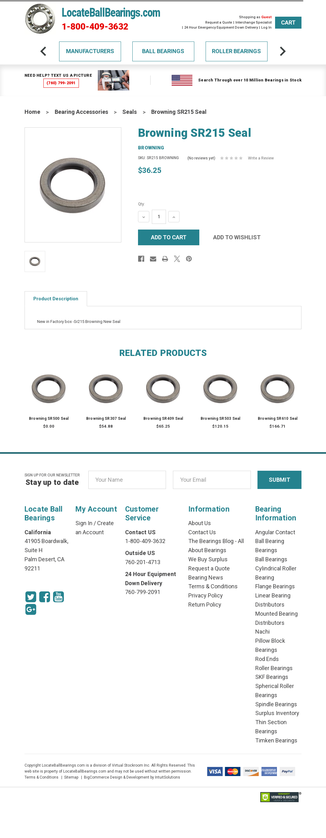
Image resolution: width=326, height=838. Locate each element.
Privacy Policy (205, 595)
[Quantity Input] (159, 217)
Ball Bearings (163, 51)
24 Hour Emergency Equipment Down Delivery (221, 27)
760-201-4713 (142, 562)
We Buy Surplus (208, 559)
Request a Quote (218, 22)
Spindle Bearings (276, 704)
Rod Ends (267, 659)
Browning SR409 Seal (163, 418)
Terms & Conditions (213, 586)
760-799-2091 (142, 592)
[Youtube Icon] (58, 597)
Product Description (55, 299)
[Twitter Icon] (31, 597)
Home (32, 111)
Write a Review (261, 158)
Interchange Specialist (253, 22)
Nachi (262, 631)
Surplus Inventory (277, 713)
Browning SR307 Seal (106, 418)
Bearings (266, 550)
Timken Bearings (276, 740)
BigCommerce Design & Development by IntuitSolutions (132, 777)
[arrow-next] (282, 51)
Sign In (83, 523)
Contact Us (202, 532)
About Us (199, 523)
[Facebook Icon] (44, 597)
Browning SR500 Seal (49, 418)
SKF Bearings (271, 677)
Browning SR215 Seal (179, 111)
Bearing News (205, 577)
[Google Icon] (31, 609)
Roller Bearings (236, 51)
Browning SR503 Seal (220, 418)
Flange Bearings (275, 586)
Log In (266, 27)
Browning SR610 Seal (278, 418)
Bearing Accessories (81, 111)
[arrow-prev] (43, 51)
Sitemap (71, 777)
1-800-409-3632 (95, 26)
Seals (129, 111)
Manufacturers (90, 51)
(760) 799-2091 (61, 82)
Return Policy (204, 604)
